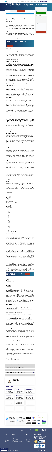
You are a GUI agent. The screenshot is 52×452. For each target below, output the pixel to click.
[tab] (8, 11)
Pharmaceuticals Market (15, 439)
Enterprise (40, 11)
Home (5, 3)
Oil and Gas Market (14, 438)
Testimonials (6, 438)
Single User (40, 8)
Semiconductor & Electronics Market (16, 442)
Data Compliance (28, 442)
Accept (2, 450)
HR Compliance (28, 441)
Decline (6, 450)
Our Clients (6, 437)
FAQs (5, 439)
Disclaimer (27, 438)
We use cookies (2, 448)
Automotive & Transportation (10, 3)
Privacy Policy (27, 437)
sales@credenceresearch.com (41, 436)
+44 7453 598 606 (42, 437)
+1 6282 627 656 (40, 438)
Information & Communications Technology (17, 441)
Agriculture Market (14, 440)
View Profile (14, 382)
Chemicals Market (14, 437)
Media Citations (28, 439)
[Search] (39, 1)
